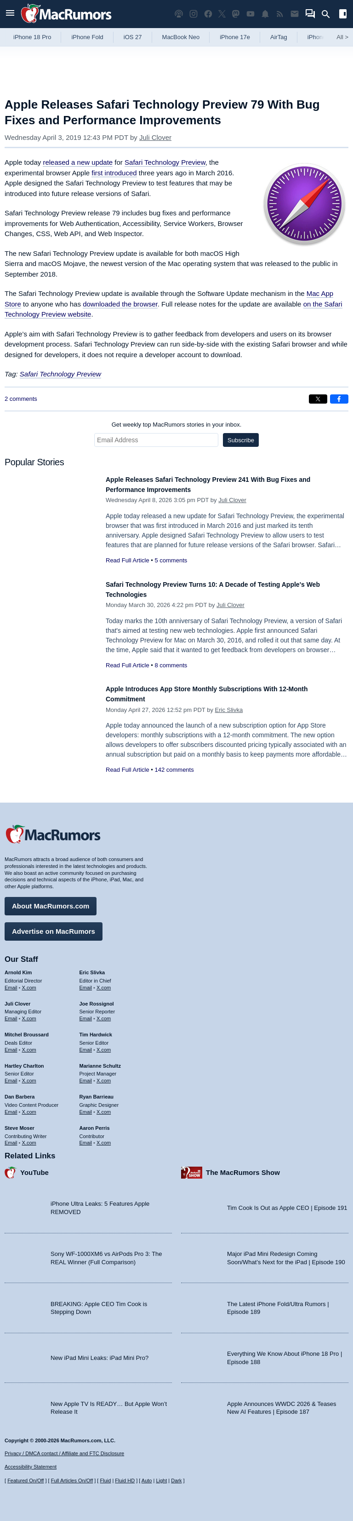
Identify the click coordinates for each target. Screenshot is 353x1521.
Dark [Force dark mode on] (176, 1481)
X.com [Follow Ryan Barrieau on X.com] (104, 1107)
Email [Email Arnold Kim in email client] (11, 983)
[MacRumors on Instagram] (193, 14)
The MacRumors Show (243, 1168)
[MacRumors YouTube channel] (250, 14)
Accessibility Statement (31, 1467)
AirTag (278, 37)
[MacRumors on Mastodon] (235, 14)
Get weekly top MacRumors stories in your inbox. (177, 424)
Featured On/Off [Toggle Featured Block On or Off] (25, 1481)
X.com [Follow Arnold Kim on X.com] (29, 983)
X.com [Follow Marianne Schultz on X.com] (104, 1076)
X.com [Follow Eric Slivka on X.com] (104, 983)
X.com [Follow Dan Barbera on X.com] (29, 1107)
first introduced (114, 173)
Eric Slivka (229, 709)
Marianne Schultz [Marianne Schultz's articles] (100, 1061)
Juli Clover (155, 137)
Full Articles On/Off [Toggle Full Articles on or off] (72, 1481)
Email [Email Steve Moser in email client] (11, 1138)
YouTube (34, 1168)
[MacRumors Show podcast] (178, 14)
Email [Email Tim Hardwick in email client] (86, 1045)
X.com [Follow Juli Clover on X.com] (29, 1014)
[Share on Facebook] (339, 399)
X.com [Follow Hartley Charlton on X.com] (29, 1076)
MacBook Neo (181, 37)
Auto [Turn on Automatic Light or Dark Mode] (147, 1481)
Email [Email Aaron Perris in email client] (86, 1138)
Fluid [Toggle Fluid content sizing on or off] (105, 1481)
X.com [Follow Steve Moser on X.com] (29, 1138)
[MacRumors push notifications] (265, 14)
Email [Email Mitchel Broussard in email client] (11, 1045)
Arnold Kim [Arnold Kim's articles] (18, 968)
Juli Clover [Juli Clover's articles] (17, 999)
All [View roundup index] (342, 37)
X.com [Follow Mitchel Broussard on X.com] (29, 1045)
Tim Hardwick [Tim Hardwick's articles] (96, 1030)
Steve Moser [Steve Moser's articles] (19, 1123)
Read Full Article (127, 560)
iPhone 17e (235, 37)
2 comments (21, 398)
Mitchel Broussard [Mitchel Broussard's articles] (27, 1030)
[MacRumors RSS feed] (280, 14)
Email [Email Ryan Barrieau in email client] (86, 1107)
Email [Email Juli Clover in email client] (11, 1014)
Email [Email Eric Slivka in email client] (86, 983)
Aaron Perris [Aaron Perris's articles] (95, 1123)
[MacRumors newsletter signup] (294, 14)
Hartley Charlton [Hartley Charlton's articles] (24, 1061)
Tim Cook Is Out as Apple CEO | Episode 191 (287, 1203)
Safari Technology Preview (165, 162)
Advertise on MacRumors (53, 927)
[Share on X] (318, 399)
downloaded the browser (120, 304)
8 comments (170, 665)
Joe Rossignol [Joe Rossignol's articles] (97, 999)
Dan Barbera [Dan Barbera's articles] (19, 1092)
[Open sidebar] (342, 15)
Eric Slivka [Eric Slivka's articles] (92, 968)
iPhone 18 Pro (32, 37)
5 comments (170, 560)
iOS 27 (133, 37)
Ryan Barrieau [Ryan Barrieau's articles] (97, 1092)
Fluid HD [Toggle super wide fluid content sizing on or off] (125, 1481)
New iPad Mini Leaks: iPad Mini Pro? (99, 1353)
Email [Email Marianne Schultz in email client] (86, 1076)
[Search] (328, 14)
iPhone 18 (321, 37)
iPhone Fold (87, 37)
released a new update (78, 162)
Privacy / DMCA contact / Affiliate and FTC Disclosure (64, 1453)
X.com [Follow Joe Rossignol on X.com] (104, 1014)
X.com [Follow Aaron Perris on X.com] (104, 1138)
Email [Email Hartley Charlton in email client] (11, 1076)
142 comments (174, 769)
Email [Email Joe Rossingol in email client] (86, 1014)
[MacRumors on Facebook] (208, 14)
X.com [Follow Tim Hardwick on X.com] (104, 1045)
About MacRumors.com (50, 901)
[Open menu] (10, 14)
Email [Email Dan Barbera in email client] (11, 1107)
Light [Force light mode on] (161, 1481)
